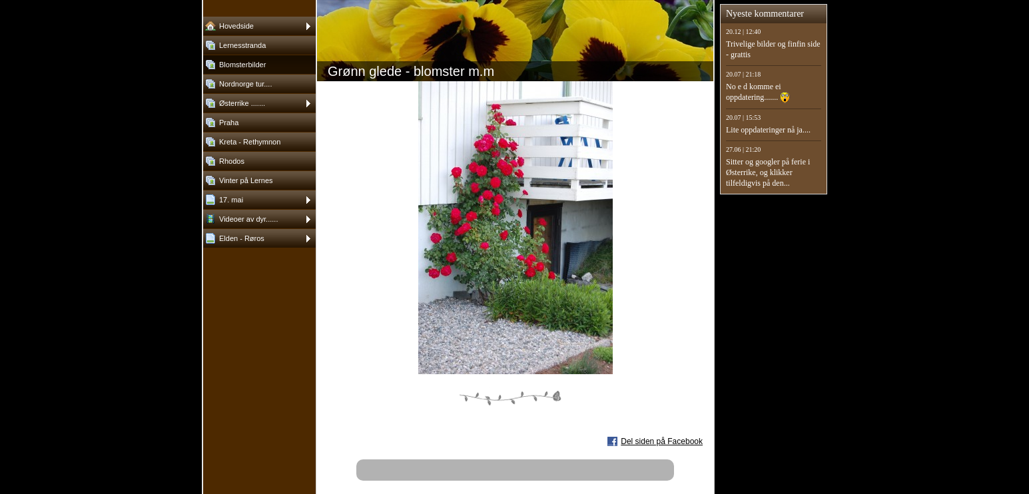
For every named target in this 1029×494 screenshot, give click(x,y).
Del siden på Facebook (662, 441)
